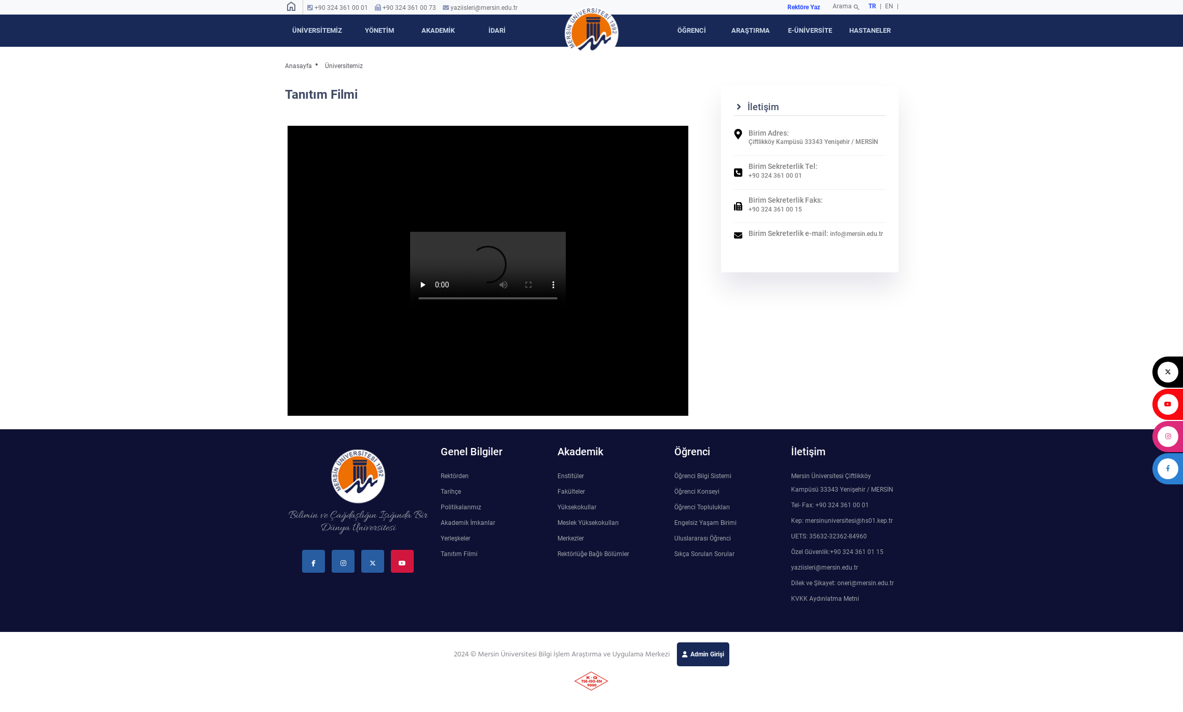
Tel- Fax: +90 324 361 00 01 (830, 505)
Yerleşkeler (455, 538)
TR (872, 6)
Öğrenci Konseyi (696, 491)
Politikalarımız (461, 507)
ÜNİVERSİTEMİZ (317, 30)
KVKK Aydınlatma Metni (825, 598)
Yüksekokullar (576, 507)
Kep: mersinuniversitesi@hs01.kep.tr (842, 520)
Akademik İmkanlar (468, 522)
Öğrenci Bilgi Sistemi (702, 476)
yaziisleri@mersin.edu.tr (484, 7)
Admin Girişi (707, 654)
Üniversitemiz (344, 66)
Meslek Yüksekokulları (588, 522)
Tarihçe (451, 491)
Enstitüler (570, 476)
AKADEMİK (438, 30)
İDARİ (497, 30)
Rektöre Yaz (803, 7)
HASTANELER (870, 30)
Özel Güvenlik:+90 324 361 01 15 (837, 552)
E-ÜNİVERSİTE (810, 30)
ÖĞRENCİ (691, 30)
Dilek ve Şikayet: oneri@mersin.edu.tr (842, 583)
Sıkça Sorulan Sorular (704, 554)
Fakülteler (571, 491)
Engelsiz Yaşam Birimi (705, 522)
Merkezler (570, 538)
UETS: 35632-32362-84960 (829, 536)
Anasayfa (298, 66)
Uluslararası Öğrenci (702, 538)
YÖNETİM (379, 30)
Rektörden (455, 476)
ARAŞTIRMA (750, 30)
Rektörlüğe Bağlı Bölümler (593, 554)
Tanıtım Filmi (459, 554)
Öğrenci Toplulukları (702, 507)
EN (890, 6)
